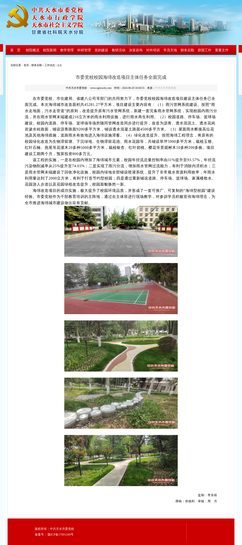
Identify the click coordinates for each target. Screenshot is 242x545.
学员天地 (170, 50)
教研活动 (118, 50)
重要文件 (222, 50)
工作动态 (49, 65)
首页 (26, 65)
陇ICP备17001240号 (60, 534)
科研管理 (84, 50)
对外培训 (153, 50)
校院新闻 (50, 50)
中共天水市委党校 (165, 88)
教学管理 (67, 50)
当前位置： (16, 65)
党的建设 (101, 50)
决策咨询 (136, 50)
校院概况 (32, 50)
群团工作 (204, 50)
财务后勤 (187, 50)
